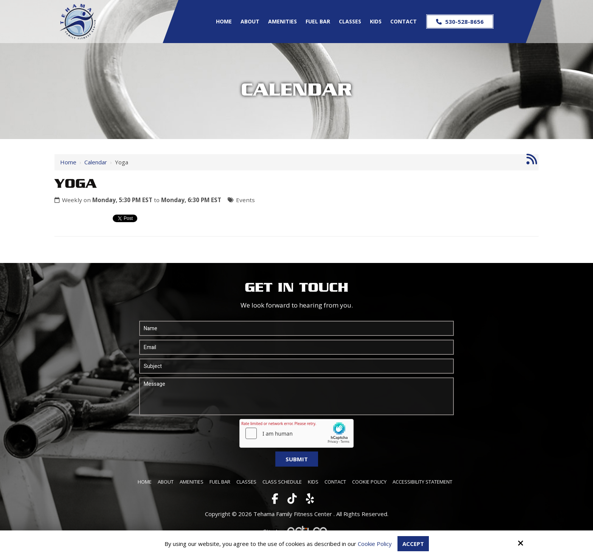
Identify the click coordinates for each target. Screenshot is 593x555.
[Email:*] (296, 347)
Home (68, 162)
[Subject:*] (296, 366)
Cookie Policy (375, 543)
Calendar (95, 162)
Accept (413, 543)
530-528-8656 (460, 21)
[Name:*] (296, 328)
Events (245, 200)
